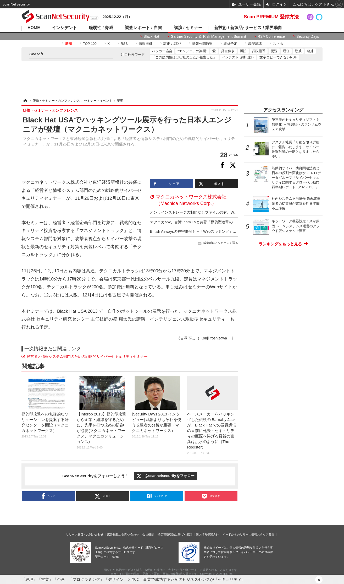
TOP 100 (90, 44)
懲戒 (298, 51)
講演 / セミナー (188, 28)
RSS (124, 44)
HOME (33, 28)
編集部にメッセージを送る (220, 242)
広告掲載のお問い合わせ (123, 534)
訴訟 (243, 51)
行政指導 (258, 51)
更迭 (274, 51)
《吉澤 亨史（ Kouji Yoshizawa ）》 (205, 338)
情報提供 (145, 44)
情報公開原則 (202, 44)
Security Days (307, 36)
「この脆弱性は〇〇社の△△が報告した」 (184, 57)
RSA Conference (271, 36)
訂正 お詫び (172, 44)
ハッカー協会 (162, 51)
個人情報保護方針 (207, 534)
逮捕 (310, 51)
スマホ (278, 44)
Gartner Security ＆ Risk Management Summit (208, 36)
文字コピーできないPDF (278, 57)
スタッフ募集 (265, 534)
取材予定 (230, 44)
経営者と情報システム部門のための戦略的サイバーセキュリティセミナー (87, 356)
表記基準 (255, 44)
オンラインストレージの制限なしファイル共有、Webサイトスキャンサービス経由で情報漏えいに (231, 212)
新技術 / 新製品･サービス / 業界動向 (248, 28)
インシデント (64, 28)
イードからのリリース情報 (240, 534)
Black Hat (151, 36)
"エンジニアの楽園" (192, 51)
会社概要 (148, 534)
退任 (286, 51)
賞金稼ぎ (228, 51)
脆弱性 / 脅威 (101, 28)
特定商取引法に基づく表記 (175, 534)
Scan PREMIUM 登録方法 (271, 16)
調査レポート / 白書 (143, 28)
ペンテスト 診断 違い (238, 57)
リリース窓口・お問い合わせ (84, 534)
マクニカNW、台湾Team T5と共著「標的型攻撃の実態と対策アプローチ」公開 (215, 222)
